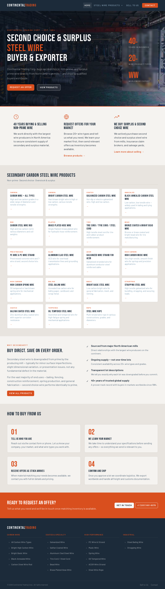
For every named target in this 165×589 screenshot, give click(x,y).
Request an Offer (21, 87)
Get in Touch (124, 505)
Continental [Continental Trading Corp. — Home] (21, 5)
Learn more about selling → (129, 151)
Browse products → (74, 155)
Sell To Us (132, 5)
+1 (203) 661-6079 (146, 505)
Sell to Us (144, 585)
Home (87, 5)
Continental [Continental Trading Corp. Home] (21, 528)
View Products (49, 87)
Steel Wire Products (108, 5)
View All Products (20, 393)
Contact (150, 5)
